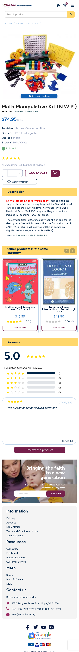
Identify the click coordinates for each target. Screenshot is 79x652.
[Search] (39, 14)
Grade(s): (8, 133)
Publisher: (7, 111)
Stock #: (7, 142)
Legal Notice (13, 527)
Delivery (10, 518)
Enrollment (12, 553)
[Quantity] (12, 173)
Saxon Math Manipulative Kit (31, 235)
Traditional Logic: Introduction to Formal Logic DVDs (59, 309)
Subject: (7, 138)
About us (11, 522)
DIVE (9, 583)
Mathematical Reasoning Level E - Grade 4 (20, 308)
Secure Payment (15, 535)
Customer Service (16, 561)
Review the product (39, 450)
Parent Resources (16, 557)
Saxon (9, 575)
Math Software (14, 579)
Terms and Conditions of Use (22, 531)
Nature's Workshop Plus (27, 111)
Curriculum (12, 549)
